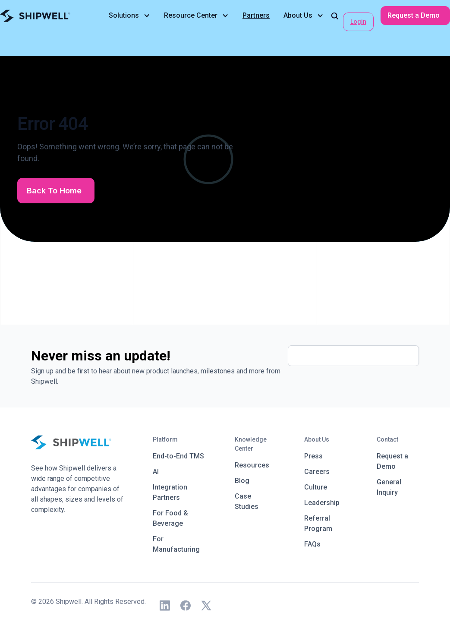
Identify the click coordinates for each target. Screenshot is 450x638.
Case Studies (246, 501)
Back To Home (54, 190)
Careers (317, 471)
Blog (242, 481)
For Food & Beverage (170, 518)
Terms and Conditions (109, 612)
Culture (315, 487)
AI (156, 471)
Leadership (322, 503)
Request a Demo (413, 15)
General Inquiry (389, 487)
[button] (129, 15)
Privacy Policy (52, 612)
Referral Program (318, 523)
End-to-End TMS (178, 456)
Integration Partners (170, 492)
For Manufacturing (176, 544)
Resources (252, 465)
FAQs (312, 544)
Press (313, 456)
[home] (35, 15)
